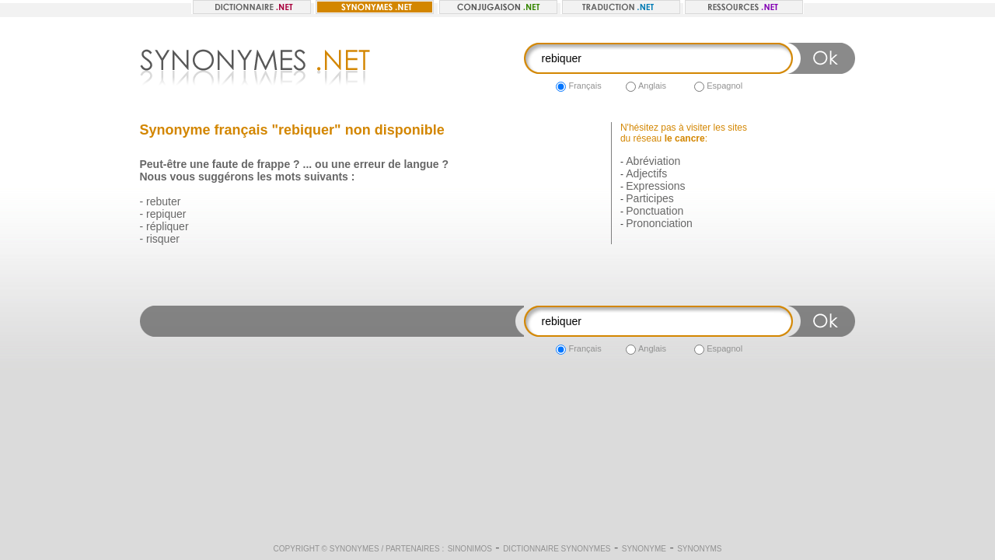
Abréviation (653, 161)
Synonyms (699, 548)
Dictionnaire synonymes (556, 548)
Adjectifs (646, 173)
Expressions (655, 186)
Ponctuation (654, 211)
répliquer (167, 226)
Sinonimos (470, 548)
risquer (163, 239)
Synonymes (354, 548)
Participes (649, 198)
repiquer (166, 214)
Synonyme (644, 548)
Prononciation (659, 223)
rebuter (163, 201)
